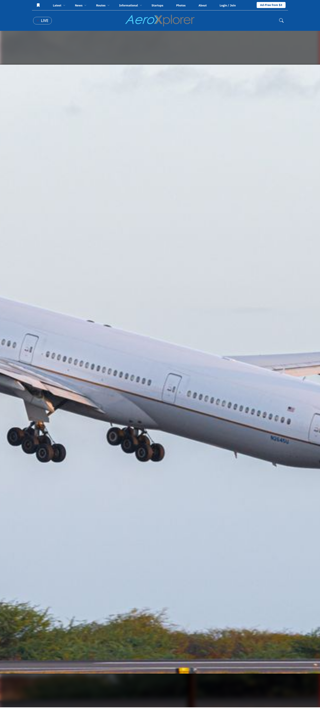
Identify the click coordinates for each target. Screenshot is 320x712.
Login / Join (228, 5)
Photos (181, 5)
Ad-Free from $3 (271, 5)
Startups (157, 5)
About (202, 5)
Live (42, 20)
